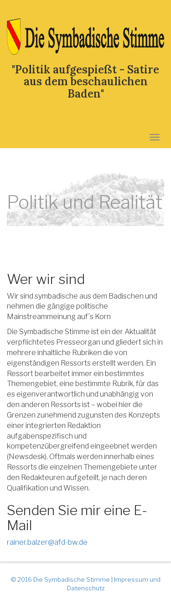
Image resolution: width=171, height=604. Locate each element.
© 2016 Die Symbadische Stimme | (62, 579)
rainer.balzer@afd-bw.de (47, 542)
